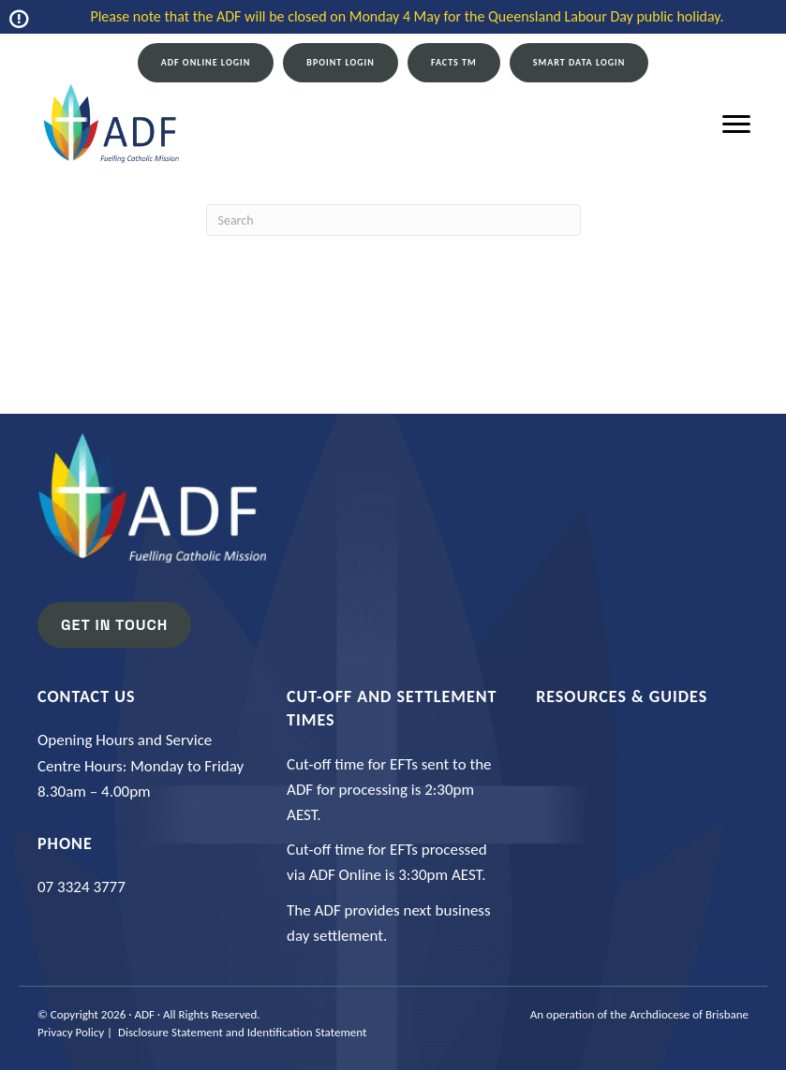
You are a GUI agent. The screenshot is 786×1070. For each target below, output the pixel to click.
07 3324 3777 (81, 887)
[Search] (393, 220)
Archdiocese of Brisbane (689, 1014)
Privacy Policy (70, 1032)
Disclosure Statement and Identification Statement (242, 1032)
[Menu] (736, 124)
